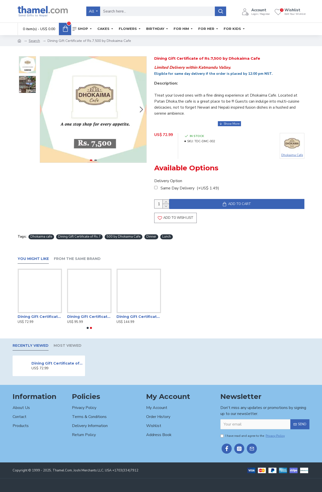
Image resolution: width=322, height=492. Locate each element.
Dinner (151, 237)
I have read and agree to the (253, 436)
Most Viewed (68, 345)
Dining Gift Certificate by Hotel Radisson (40, 316)
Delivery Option (168, 178)
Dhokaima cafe (41, 237)
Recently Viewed (31, 345)
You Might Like (33, 259)
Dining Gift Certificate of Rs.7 (79, 237)
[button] (141, 110)
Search (34, 40)
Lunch (166, 237)
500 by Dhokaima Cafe (123, 237)
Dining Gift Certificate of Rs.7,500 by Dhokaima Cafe (57, 363)
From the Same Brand (77, 259)
